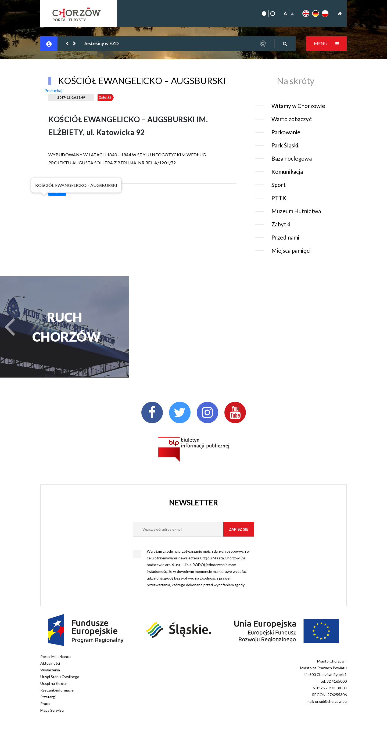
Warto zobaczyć (291, 118)
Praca (45, 703)
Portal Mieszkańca (55, 656)
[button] (67, 43)
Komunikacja (287, 171)
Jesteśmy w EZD (101, 43)
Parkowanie (285, 132)
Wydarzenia (50, 670)
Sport (278, 184)
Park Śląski (284, 145)
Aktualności (50, 663)
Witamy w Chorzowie (298, 105)
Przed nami (285, 237)
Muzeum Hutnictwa (296, 211)
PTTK (278, 197)
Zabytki (105, 97)
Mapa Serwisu (52, 710)
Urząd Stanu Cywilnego (59, 676)
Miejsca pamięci (291, 250)
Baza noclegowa (291, 158)
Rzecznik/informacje (57, 690)
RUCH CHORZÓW (64, 326)
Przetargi (48, 696)
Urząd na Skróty (53, 683)
